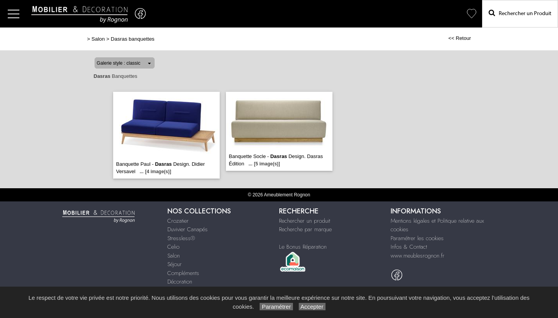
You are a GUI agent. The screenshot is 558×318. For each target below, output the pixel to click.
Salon (98, 39)
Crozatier (178, 221)
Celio (173, 246)
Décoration (179, 281)
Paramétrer (276, 306)
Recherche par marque (305, 229)
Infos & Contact (409, 246)
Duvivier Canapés (187, 229)
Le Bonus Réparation (303, 246)
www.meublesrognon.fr (417, 255)
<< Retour (459, 38)
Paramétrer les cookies (417, 238)
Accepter (312, 306)
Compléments (183, 273)
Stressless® (181, 238)
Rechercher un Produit (520, 13)
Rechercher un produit (304, 221)
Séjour (174, 264)
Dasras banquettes (133, 39)
